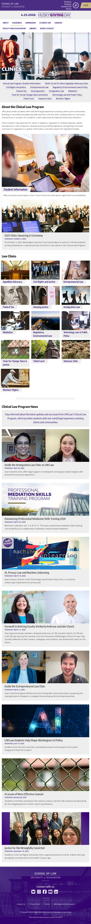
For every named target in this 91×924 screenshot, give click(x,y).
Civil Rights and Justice (16, 87)
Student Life (45, 23)
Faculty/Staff (66, 6)
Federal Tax (21, 91)
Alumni (68, 9)
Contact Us (21, 904)
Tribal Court (28, 98)
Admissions (30, 23)
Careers (58, 23)
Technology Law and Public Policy (67, 95)
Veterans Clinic (45, 98)
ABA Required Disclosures (64, 904)
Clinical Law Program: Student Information (22, 83)
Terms (47, 904)
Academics (17, 23)
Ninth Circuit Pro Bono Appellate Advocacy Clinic (66, 83)
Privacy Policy (35, 904)
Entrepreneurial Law (39, 87)
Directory (67, 2)
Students (67, 4)
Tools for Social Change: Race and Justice (30, 95)
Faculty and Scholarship (14, 28)
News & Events (47, 28)
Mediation (72, 91)
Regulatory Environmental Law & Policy (70, 87)
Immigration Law (56, 91)
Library (32, 28)
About (6, 23)
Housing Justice (38, 91)
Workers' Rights (63, 98)
